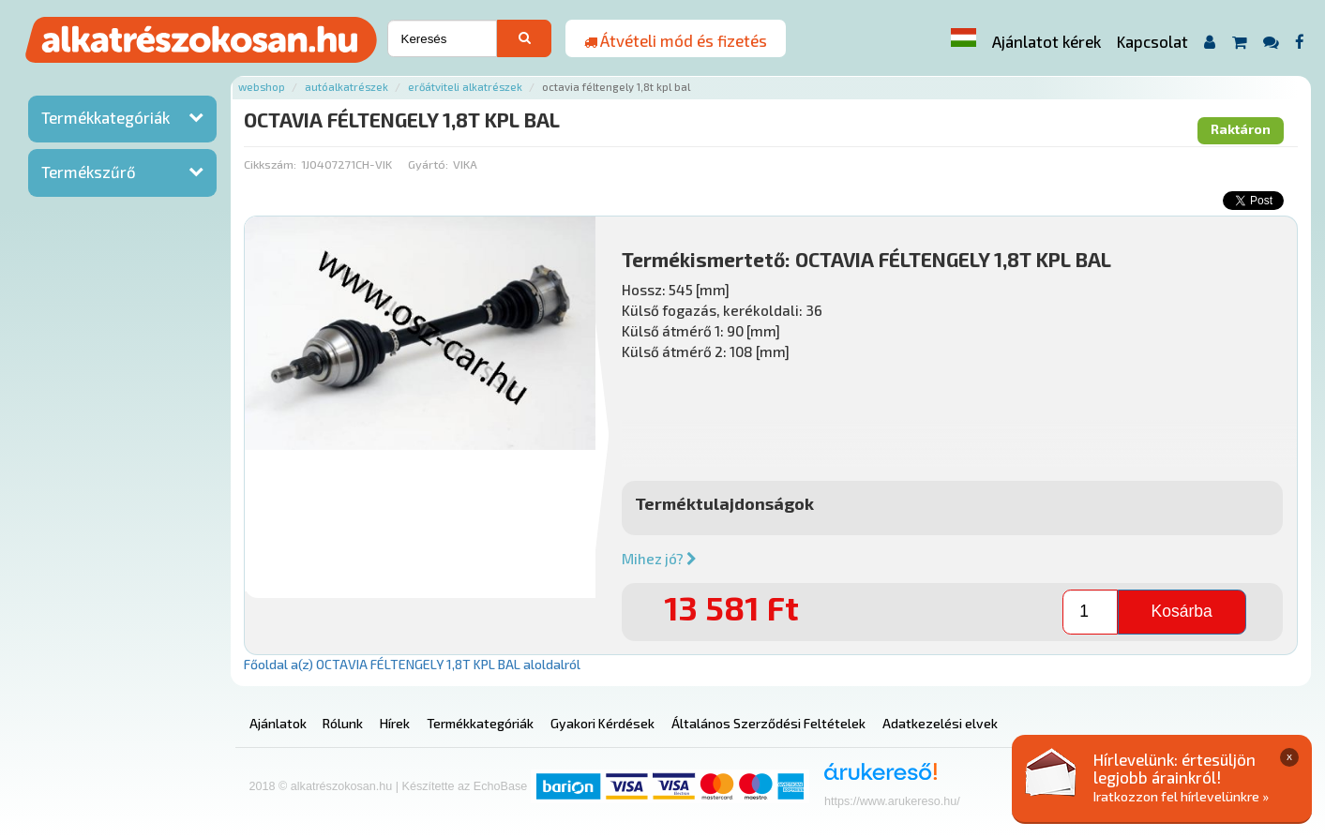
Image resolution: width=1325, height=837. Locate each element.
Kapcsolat (1152, 41)
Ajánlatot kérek (1046, 41)
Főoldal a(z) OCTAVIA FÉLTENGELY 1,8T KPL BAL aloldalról (412, 664)
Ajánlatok (278, 723)
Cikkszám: (270, 164)
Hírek (395, 723)
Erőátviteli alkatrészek (465, 87)
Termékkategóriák (105, 117)
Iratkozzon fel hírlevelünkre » (1181, 796)
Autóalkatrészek (346, 87)
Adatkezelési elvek (940, 723)
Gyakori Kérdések (602, 723)
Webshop (261, 87)
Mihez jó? (659, 558)
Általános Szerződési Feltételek (768, 723)
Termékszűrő (88, 171)
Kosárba (1182, 611)
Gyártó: (428, 164)
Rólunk (343, 723)
